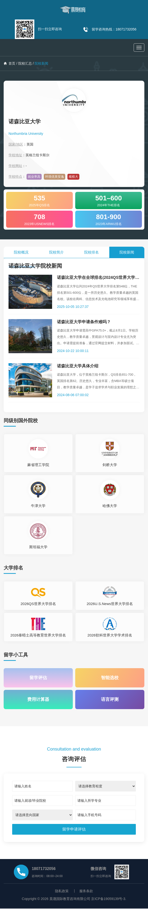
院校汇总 (25, 63)
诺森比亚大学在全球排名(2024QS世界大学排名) (96, 277)
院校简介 (56, 252)
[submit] (74, 829)
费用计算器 (38, 699)
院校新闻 (127, 252)
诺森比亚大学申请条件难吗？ (79, 322)
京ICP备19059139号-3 (108, 899)
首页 (9, 63)
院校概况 (21, 252)
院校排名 (91, 252)
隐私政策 (62, 891)
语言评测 (110, 699)
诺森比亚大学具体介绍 (73, 366)
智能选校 (110, 677)
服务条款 (86, 891)
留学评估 (38, 677)
